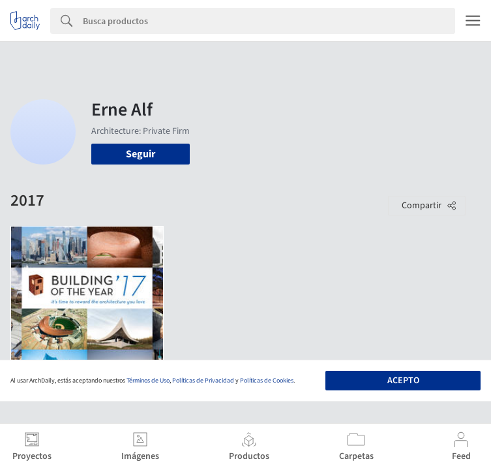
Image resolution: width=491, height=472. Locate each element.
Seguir (140, 154)
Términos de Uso (148, 380)
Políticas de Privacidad (203, 380)
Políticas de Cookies (266, 380)
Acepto (403, 380)
